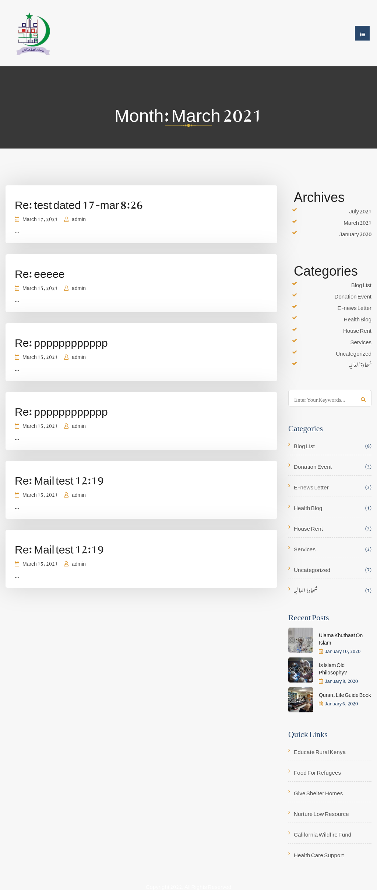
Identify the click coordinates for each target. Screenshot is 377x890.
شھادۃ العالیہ (360, 363)
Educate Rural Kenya (320, 750)
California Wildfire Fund (322, 833)
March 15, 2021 (40, 286)
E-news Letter (354, 306)
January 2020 (355, 233)
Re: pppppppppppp (61, 339)
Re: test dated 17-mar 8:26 (79, 202)
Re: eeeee (40, 271)
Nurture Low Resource (321, 812)
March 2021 (357, 221)
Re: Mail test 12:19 (59, 477)
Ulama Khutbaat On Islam (341, 637)
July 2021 (360, 210)
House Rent (357, 329)
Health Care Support (319, 853)
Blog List (361, 283)
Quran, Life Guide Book (345, 693)
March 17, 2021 (40, 217)
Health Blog (357, 318)
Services (360, 341)
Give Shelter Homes (318, 791)
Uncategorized (353, 352)
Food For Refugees (317, 771)
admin (79, 217)
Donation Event (353, 295)
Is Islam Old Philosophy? (333, 667)
